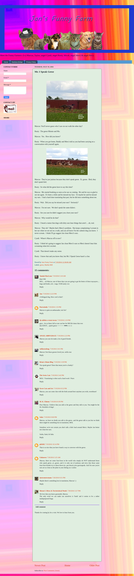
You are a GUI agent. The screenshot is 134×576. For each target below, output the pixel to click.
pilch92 (42, 444)
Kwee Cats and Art (46, 388)
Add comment (40, 507)
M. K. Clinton (44, 402)
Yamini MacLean (46, 276)
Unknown (43, 457)
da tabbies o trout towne (48, 320)
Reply (42, 287)
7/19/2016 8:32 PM (60, 388)
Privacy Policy (31, 62)
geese (42, 265)
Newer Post (40, 565)
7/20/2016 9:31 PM (58, 478)
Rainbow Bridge (17, 62)
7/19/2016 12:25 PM (50, 294)
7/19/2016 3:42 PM (57, 375)
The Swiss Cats (45, 375)
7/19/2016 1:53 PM (54, 307)
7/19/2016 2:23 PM (63, 336)
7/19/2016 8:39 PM (56, 402)
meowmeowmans (46, 478)
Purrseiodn (44, 307)
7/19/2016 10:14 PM (52, 444)
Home (6, 62)
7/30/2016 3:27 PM (74, 491)
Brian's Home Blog (46, 362)
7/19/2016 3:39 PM (60, 362)
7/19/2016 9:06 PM (50, 417)
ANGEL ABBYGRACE (48, 336)
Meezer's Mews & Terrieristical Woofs (53, 491)
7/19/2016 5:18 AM (59, 276)
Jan (41, 294)
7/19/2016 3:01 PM (56, 349)
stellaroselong (44, 349)
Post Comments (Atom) (52, 571)
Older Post (94, 565)
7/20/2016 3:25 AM (53, 457)
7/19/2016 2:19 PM (63, 320)
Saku (41, 417)
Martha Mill (49, 265)
